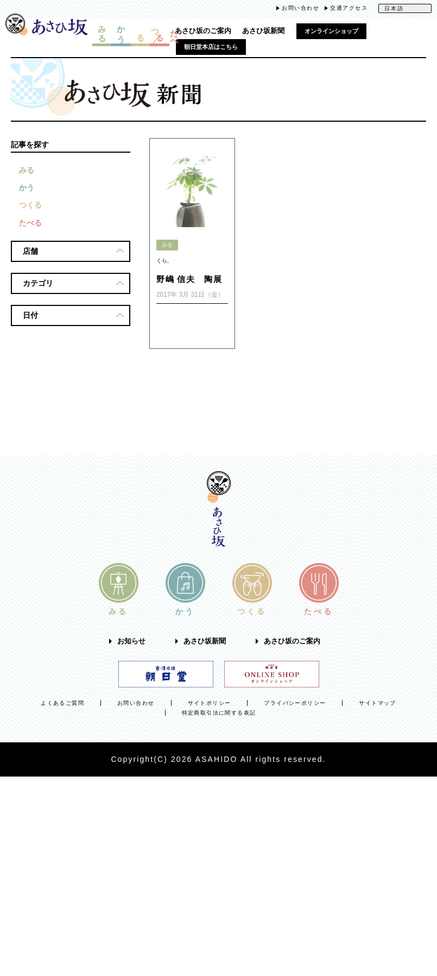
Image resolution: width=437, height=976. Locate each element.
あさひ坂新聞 (263, 31)
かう (26, 188)
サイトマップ (377, 703)
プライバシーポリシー (295, 703)
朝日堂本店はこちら (211, 46)
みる (26, 170)
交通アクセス (349, 8)
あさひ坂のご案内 (203, 31)
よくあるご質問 (62, 703)
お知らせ (131, 641)
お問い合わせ (300, 8)
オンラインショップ (331, 31)
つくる (30, 205)
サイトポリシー (209, 703)
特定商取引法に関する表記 (219, 713)
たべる (30, 223)
